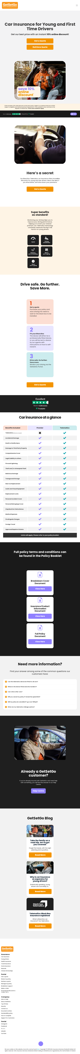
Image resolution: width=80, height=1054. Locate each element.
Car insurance (5, 956)
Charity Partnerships (7, 971)
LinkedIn (3, 1031)
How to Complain (6, 1015)
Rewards (3, 968)
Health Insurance (6, 961)
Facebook (4, 1026)
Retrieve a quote (6, 981)
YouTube (3, 1033)
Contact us (4, 1008)
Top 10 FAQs (4, 1004)
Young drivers (5, 959)
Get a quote (4, 976)
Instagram (4, 1024)
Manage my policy (6, 983)
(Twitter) (3, 1028)
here (38, 1049)
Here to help (4, 999)
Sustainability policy (6, 1013)
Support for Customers (7, 1018)
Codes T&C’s (5, 992)
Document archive (6, 1011)
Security (3, 1006)
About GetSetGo (6, 1001)
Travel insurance (6, 964)
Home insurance (5, 966)
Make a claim (5, 988)
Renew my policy (6, 979)
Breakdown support (7, 986)
